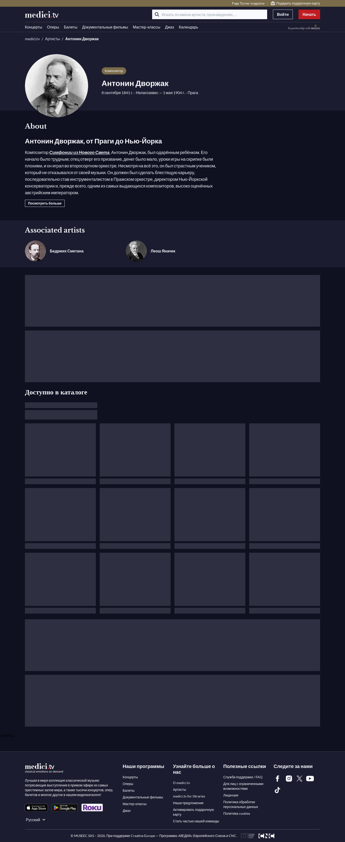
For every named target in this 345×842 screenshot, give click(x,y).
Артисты (52, 38)
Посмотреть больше (45, 203)
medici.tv (32, 38)
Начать (309, 14)
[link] (36, 808)
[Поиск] (157, 14)
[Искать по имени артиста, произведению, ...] (209, 14)
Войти (283, 14)
